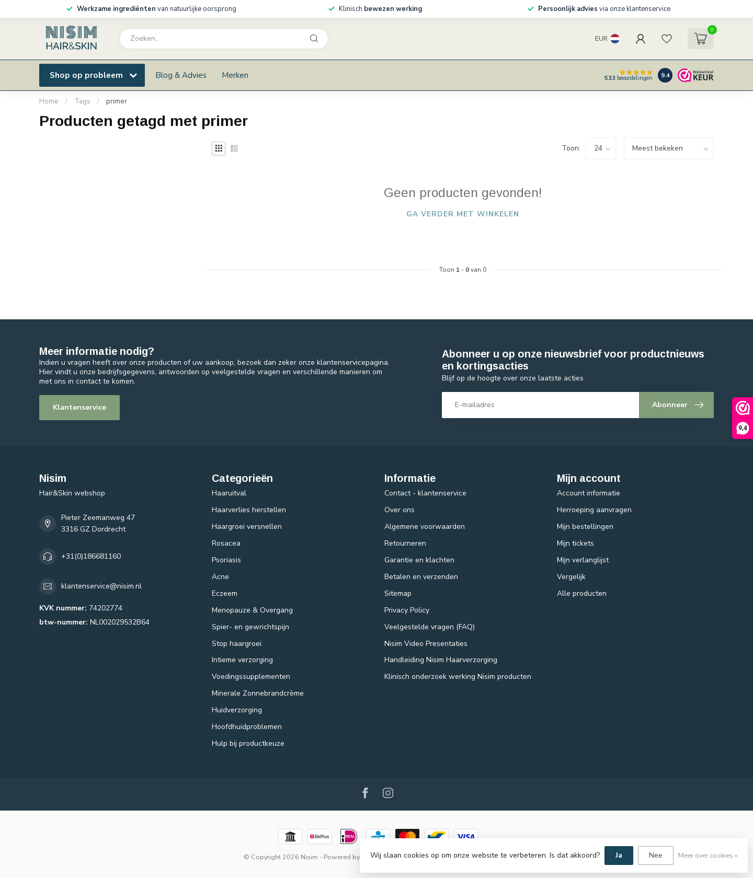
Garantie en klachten (419, 560)
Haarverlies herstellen (249, 510)
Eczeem (224, 593)
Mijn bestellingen (585, 527)
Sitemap (398, 593)
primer (116, 101)
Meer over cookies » (707, 855)
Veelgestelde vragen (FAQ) (429, 627)
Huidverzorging (237, 710)
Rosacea (226, 543)
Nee (656, 855)
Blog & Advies (181, 75)
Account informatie (588, 493)
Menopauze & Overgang (252, 610)
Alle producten (582, 593)
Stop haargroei (236, 644)
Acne (220, 577)
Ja (618, 855)
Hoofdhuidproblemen (247, 727)
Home (49, 101)
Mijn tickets (575, 543)
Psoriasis (226, 560)
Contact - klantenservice (425, 493)
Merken (235, 75)
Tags (82, 101)
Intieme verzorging (242, 660)
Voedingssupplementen (251, 676)
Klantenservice (79, 407)
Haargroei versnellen (247, 527)
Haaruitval (229, 493)
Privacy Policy (406, 610)
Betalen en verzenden (421, 577)
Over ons (399, 510)
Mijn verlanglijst (583, 560)
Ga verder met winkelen (462, 214)
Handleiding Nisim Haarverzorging (440, 660)
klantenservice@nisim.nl (101, 586)
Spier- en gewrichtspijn (250, 627)
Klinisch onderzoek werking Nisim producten (457, 676)
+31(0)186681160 (91, 556)
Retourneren (405, 543)
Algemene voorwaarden (424, 527)
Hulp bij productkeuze (248, 743)
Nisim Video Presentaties (425, 644)
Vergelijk (571, 577)
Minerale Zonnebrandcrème (258, 693)
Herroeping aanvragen (594, 510)
